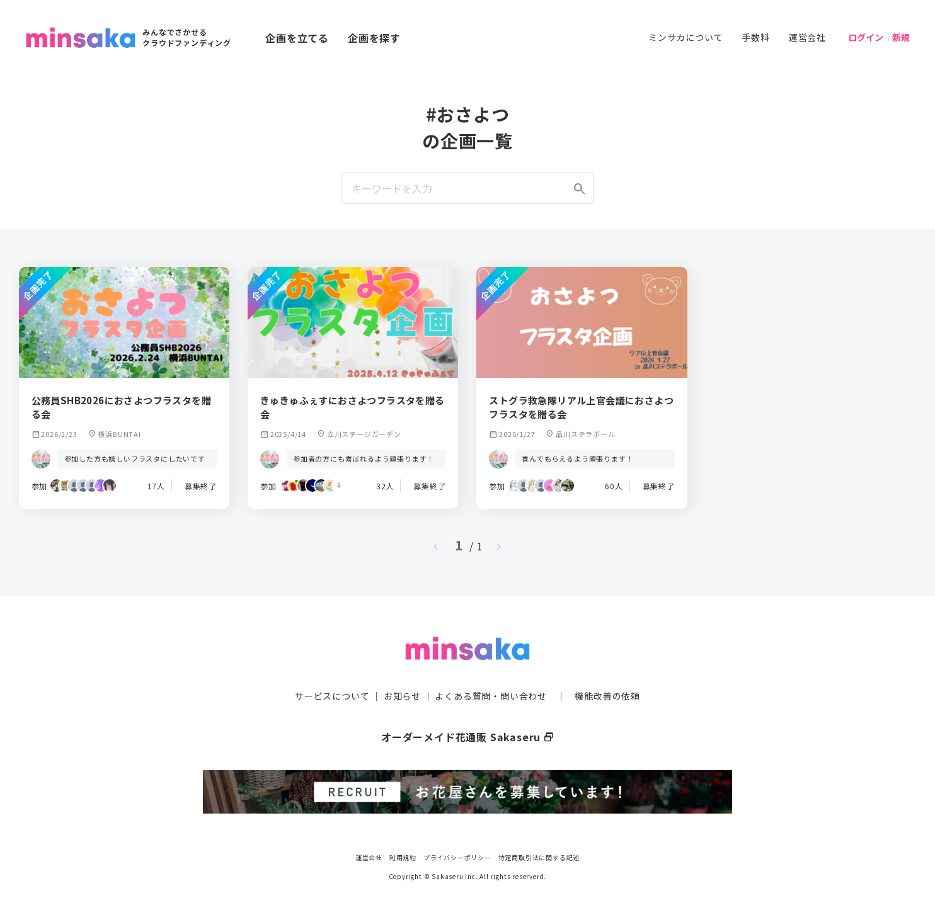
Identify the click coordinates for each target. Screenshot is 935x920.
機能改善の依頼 (607, 696)
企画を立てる (297, 37)
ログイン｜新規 (879, 37)
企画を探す (374, 37)
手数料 (755, 37)
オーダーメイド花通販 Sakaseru (467, 736)
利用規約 (402, 856)
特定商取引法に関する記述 (539, 856)
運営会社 (807, 37)
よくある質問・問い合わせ (491, 696)
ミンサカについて (685, 37)
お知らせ (402, 696)
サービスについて (332, 696)
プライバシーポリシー (457, 856)
